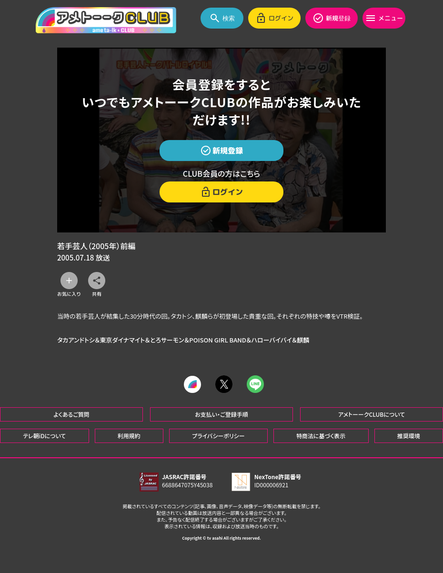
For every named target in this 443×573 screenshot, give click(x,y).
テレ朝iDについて (44, 435)
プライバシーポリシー (218, 435)
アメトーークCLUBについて (371, 414)
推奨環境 (408, 435)
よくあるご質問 (71, 414)
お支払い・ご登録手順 (221, 414)
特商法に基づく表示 (320, 435)
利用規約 (129, 435)
